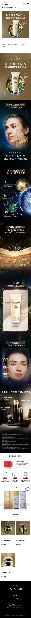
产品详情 (4, 46)
